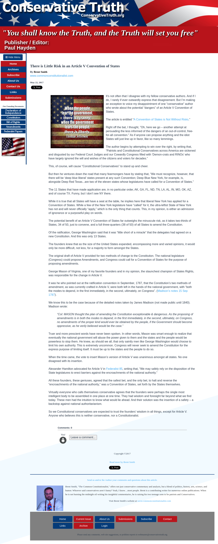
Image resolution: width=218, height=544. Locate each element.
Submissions (13, 97)
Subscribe (13, 75)
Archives (13, 69)
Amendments (13, 126)
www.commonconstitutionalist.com (51, 75)
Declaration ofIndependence (13, 112)
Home (13, 63)
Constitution (13, 117)
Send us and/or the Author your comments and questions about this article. (122, 480)
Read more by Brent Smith (122, 462)
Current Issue (83, 519)
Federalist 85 (114, 368)
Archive (83, 525)
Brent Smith (40, 71)
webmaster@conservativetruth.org (152, 534)
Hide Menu (12, 57)
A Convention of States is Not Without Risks (161, 119)
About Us (13, 80)
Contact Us (13, 86)
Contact (167, 519)
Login (105, 525)
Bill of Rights (13, 122)
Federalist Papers (13, 131)
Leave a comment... (83, 437)
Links (13, 92)
